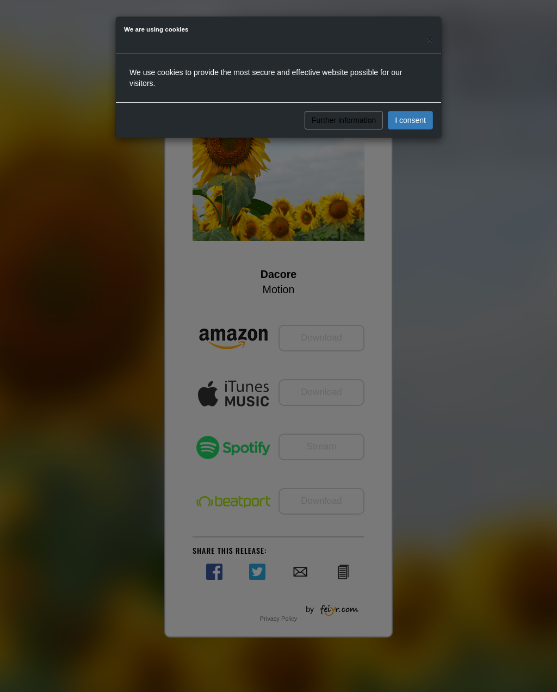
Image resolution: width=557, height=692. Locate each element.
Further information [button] (344, 120)
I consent (410, 120)
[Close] (429, 39)
